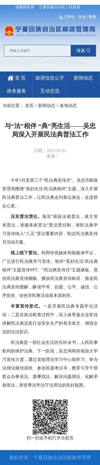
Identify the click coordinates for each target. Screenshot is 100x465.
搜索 (83, 50)
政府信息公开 (49, 78)
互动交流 (49, 91)
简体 (82, 17)
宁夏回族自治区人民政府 (59, 7)
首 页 (16, 78)
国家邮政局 (24, 7)
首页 (29, 105)
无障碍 (67, 17)
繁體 (92, 17)
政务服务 (16, 91)
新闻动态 (83, 78)
